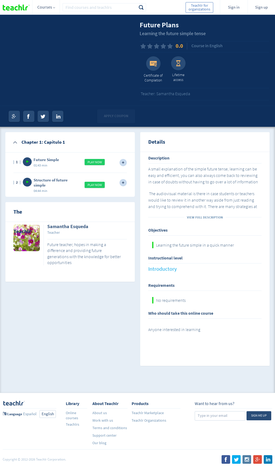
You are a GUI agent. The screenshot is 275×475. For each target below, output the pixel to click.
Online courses (72, 415)
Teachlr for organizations (199, 7)
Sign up (261, 7)
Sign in (234, 7)
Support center (104, 435)
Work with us (102, 420)
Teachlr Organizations (149, 420)
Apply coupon (116, 116)
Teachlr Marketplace (148, 412)
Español (30, 413)
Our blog (99, 442)
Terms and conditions (109, 427)
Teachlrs (72, 424)
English (48, 413)
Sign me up (259, 415)
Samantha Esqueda (67, 227)
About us (99, 412)
